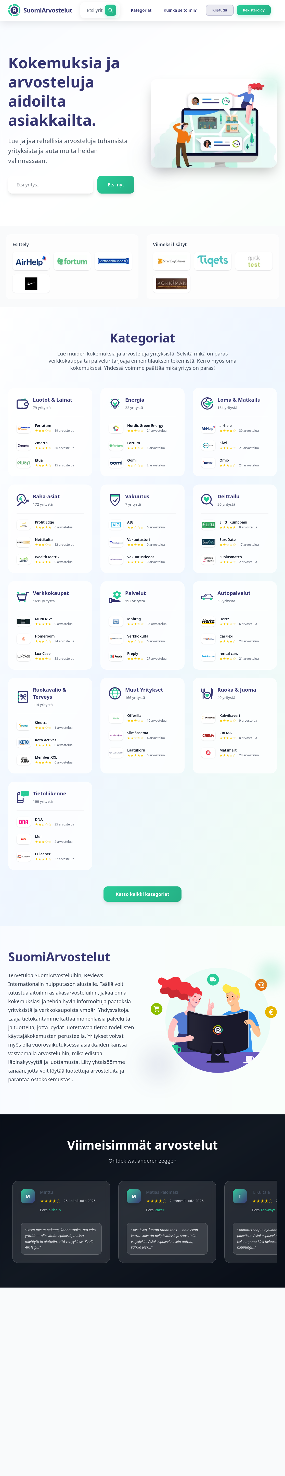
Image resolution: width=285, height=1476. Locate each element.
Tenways (268, 1209)
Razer (159, 1209)
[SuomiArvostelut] (40, 10)
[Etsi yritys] (100, 10)
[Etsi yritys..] (50, 185)
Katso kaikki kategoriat (142, 894)
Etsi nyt (116, 185)
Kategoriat (141, 10)
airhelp (54, 1209)
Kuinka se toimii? (180, 10)
